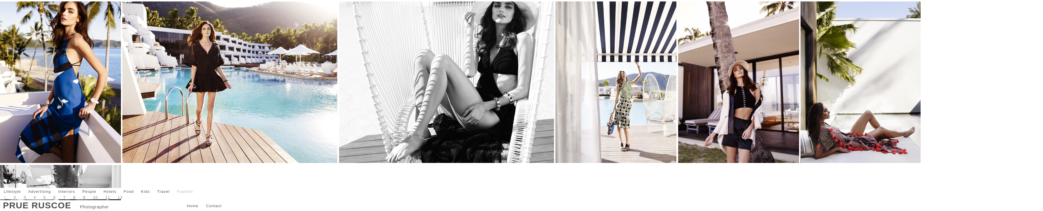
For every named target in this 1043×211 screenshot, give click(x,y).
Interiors (66, 191)
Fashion (185, 191)
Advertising (39, 191)
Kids (145, 191)
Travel (163, 191)
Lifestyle (12, 191)
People (89, 191)
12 (120, 197)
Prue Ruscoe (37, 205)
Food (129, 191)
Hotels (110, 191)
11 (107, 197)
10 (95, 197)
